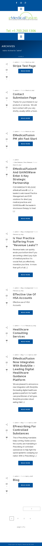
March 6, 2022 (17, 165)
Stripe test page (24, 66)
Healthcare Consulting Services (21, 333)
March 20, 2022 (29, 131)
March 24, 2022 (29, 62)
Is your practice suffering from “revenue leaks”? (25, 241)
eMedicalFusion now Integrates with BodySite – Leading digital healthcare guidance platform (24, 369)
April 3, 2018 (29, 476)
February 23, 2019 (18, 290)
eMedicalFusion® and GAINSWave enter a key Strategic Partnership (25, 176)
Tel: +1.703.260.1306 (21, 31)
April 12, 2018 (32, 355)
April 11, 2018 (32, 422)
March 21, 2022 (29, 90)
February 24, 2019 (18, 234)
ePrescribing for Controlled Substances (24, 430)
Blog (22, 232)
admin (17, 62)
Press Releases (27, 162)
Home (20, 56)
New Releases (18, 162)
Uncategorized (28, 232)
